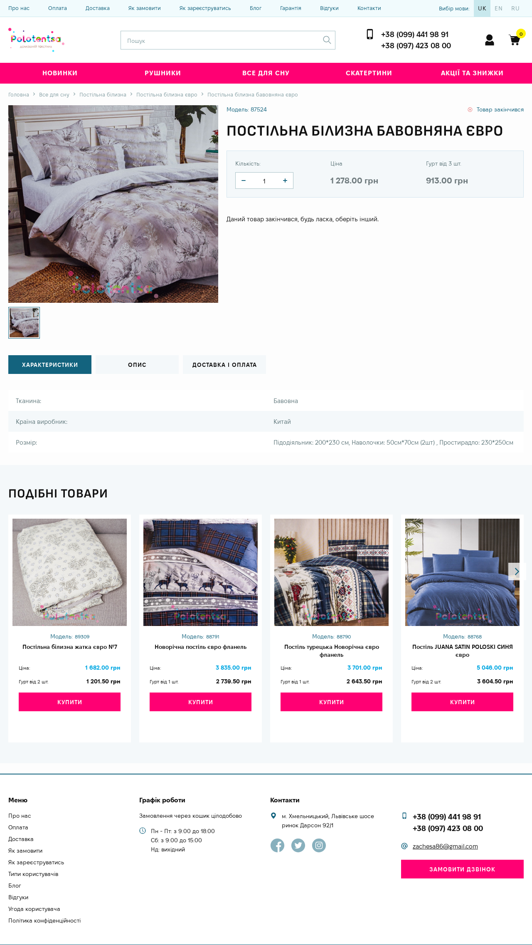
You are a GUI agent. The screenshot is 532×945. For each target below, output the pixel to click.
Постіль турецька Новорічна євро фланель (331, 652)
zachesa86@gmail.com (445, 831)
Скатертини (369, 73)
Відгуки (329, 8)
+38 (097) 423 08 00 (416, 45)
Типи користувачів (33, 858)
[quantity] (243, 180)
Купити (69, 711)
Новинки (60, 73)
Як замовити (144, 8)
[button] (514, 490)
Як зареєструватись (205, 8)
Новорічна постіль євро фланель (200, 652)
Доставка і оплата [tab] (224, 365)
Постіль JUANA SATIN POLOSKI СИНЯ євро (462, 652)
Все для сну (266, 73)
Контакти (369, 8)
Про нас (19, 8)
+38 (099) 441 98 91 (414, 34)
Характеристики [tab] (50, 365)
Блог (255, 8)
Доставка (98, 8)
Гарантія (290, 8)
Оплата (57, 8)
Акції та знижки (472, 73)
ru (515, 8)
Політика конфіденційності (44, 905)
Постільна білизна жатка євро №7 (69, 652)
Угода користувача (34, 893)
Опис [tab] (137, 365)
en (499, 8)
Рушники (163, 73)
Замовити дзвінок (462, 854)
